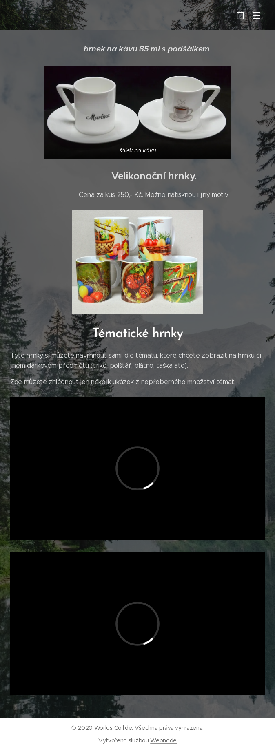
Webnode (163, 740)
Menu (256, 15)
